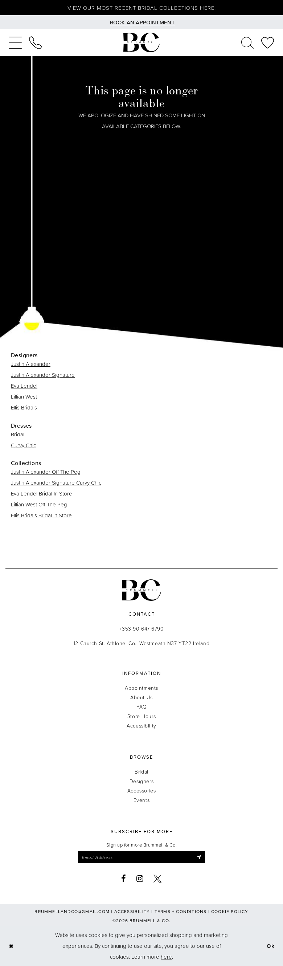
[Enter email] (141, 857)
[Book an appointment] (141, 22)
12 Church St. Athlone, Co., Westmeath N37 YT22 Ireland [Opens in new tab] (141, 643)
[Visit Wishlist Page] (268, 42)
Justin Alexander (30, 364)
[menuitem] (15, 42)
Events (141, 799)
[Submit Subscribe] (199, 857)
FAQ (141, 706)
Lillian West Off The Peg (39, 504)
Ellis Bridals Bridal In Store (41, 515)
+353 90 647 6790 (141, 628)
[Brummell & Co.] (141, 43)
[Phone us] (35, 42)
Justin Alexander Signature (43, 375)
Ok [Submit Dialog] (271, 946)
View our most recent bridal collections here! (141, 8)
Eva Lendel (24, 386)
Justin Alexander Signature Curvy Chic (56, 482)
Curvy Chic (23, 445)
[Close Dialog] (11, 946)
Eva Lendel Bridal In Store (41, 493)
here (166, 957)
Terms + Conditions (181, 911)
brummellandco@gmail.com (72, 911)
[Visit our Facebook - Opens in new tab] (123, 879)
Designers (141, 781)
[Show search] (248, 42)
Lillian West (24, 396)
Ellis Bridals (24, 407)
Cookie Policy (230, 911)
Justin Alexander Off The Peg (46, 472)
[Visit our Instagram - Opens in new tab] (140, 879)
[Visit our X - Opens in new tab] (157, 879)
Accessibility (141, 725)
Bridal (17, 434)
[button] (15, 42)
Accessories (141, 790)
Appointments (141, 687)
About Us (141, 697)
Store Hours (141, 716)
